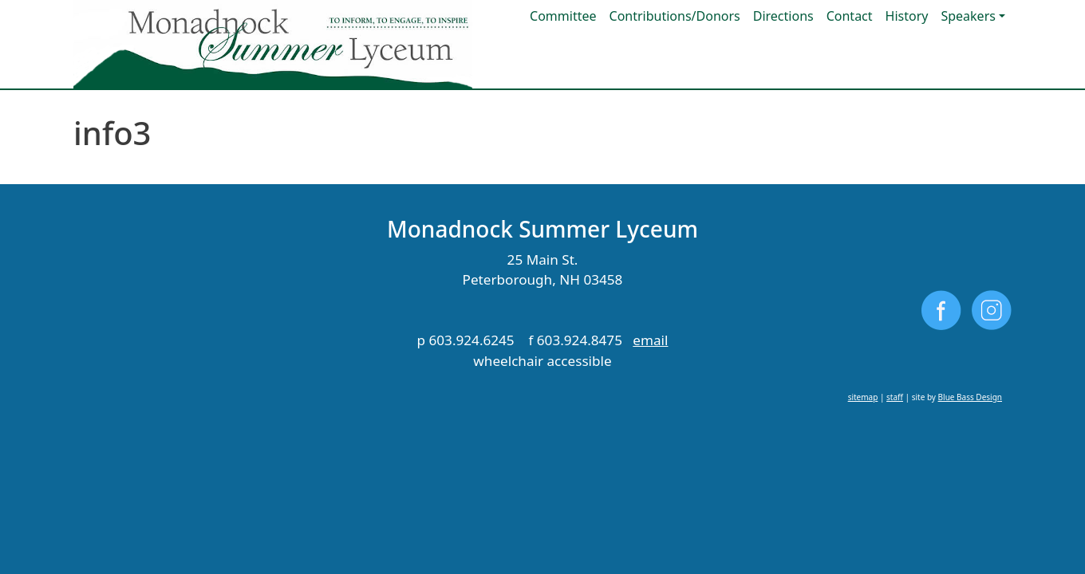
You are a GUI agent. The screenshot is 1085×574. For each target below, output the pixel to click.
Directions (783, 16)
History (907, 16)
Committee (563, 16)
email (650, 340)
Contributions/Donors (675, 16)
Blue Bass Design (970, 397)
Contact (850, 16)
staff (894, 397)
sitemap (863, 397)
